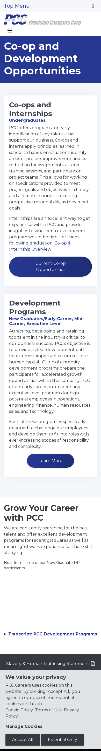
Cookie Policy (19, 710)
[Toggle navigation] (93, 6)
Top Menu (17, 6)
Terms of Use (48, 710)
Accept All (22, 739)
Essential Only (62, 739)
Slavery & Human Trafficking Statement (47, 663)
